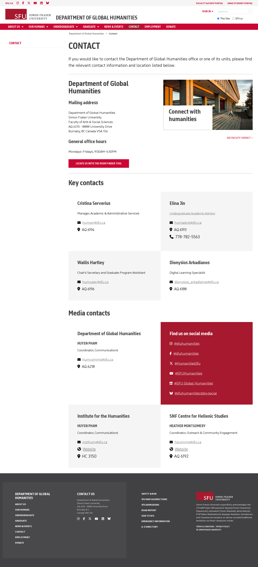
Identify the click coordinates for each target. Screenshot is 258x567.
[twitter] (28, 3)
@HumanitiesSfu (188, 363)
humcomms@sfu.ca (97, 359)
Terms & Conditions (205, 526)
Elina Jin (177, 203)
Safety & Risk (149, 493)
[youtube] (35, 3)
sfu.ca (9, 3)
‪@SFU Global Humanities (193, 383)
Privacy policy (223, 526)
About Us (14, 26)
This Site (225, 18)
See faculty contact (239, 138)
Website (89, 449)
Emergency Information (155, 521)
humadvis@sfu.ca (188, 222)
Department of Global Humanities (96, 17)
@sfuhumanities (186, 343)
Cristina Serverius (93, 203)
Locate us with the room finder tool (99, 163)
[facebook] (23, 3)
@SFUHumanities (188, 373)
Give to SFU (147, 515)
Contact (134, 26)
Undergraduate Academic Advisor (192, 213)
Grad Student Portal (240, 3)
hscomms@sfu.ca (188, 442)
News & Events (113, 26)
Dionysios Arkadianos (190, 262)
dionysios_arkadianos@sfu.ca (197, 282)
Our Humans (37, 26)
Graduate (89, 26)
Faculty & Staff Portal (209, 3)
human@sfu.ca (93, 222)
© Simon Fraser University (208, 529)
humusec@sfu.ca (95, 282)
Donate (171, 26)
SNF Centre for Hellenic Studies (199, 416)
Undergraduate (64, 26)
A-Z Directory (149, 526)
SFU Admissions (150, 504)
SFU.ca (239, 18)
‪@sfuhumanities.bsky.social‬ (196, 393)
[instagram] (17, 3)
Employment (153, 26)
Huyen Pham (87, 343)
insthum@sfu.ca (94, 442)
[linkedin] (41, 3)
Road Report (148, 510)
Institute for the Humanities (103, 416)
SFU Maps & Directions (154, 499)
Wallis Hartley (90, 262)
